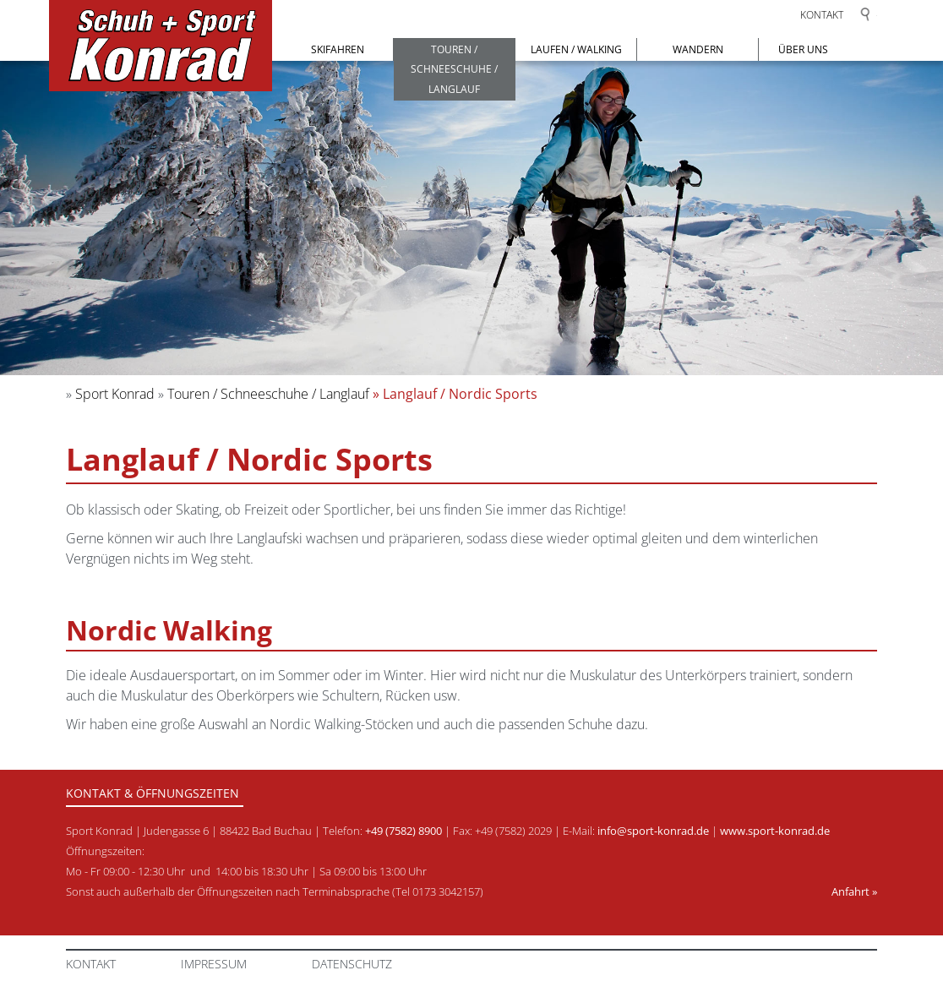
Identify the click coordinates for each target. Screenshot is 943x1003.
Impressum (214, 964)
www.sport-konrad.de (775, 830)
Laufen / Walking (576, 49)
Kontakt (821, 15)
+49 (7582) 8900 (403, 830)
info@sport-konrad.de (653, 830)
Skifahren (337, 49)
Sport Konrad (115, 393)
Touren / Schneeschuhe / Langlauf (454, 69)
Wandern (698, 49)
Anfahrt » (854, 891)
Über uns (803, 49)
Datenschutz (352, 964)
